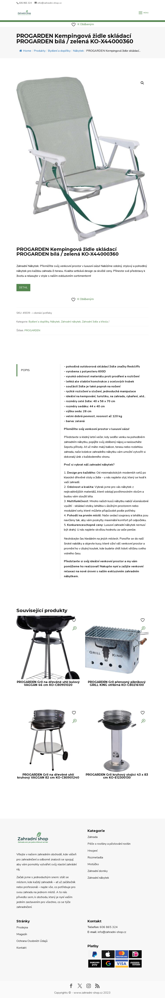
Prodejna (22, 927)
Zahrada (93, 837)
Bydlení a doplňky (39, 321)
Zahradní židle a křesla (95, 321)
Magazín (21, 934)
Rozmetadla (95, 857)
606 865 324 (25, 2)
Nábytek (55, 321)
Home (25, 51)
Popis (25, 370)
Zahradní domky (98, 871)
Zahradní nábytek (71, 321)
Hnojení (92, 851)
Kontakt (21, 948)
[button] (142, 83)
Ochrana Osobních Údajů (32, 941)
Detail (23, 287)
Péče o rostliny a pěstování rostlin (109, 844)
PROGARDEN (32, 330)
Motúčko (93, 864)
